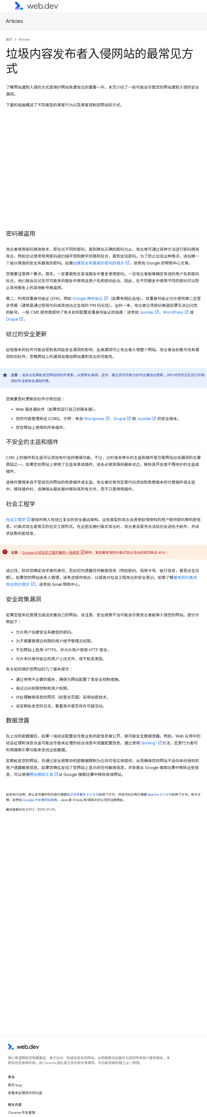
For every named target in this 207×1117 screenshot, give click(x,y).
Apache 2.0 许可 (160, 794)
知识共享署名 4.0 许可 (83, 794)
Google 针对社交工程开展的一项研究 (50, 552)
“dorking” (148, 743)
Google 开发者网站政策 (40, 800)
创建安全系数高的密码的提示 (98, 263)
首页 (9, 39)
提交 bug (15, 1085)
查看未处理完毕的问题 (25, 1093)
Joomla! (147, 312)
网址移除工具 (41, 774)
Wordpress (94, 418)
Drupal (12, 319)
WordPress (173, 312)
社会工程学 (16, 519)
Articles (14, 21)
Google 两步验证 (87, 298)
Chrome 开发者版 (21, 1112)
